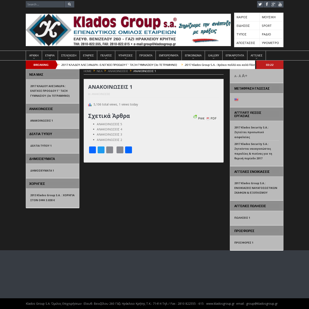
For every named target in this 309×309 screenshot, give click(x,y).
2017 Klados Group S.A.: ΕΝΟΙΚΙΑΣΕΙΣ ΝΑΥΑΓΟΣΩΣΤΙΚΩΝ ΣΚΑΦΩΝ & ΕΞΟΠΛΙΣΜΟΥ (255, 188)
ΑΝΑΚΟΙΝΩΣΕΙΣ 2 (109, 140)
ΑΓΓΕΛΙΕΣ (256, 55)
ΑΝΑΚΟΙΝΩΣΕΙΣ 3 (109, 134)
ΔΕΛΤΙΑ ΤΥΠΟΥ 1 (41, 146)
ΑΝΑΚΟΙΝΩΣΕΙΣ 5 (109, 124)
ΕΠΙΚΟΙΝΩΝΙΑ (193, 55)
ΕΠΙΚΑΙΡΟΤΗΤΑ (235, 55)
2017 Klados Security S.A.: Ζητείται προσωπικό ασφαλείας (251, 132)
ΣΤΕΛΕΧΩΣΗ (68, 55)
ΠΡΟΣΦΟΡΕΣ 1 (243, 242)
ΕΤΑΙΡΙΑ (50, 55)
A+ (244, 75)
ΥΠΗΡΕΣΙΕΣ (125, 55)
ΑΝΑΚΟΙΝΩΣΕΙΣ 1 (41, 120)
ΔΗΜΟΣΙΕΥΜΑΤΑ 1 (42, 170)
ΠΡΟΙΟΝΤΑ (145, 55)
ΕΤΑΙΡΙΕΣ (88, 55)
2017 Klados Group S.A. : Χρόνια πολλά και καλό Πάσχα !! (222, 64)
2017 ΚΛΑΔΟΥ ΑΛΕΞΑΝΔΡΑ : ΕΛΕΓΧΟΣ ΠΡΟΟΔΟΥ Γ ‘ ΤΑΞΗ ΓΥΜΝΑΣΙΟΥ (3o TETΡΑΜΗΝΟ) (119, 64)
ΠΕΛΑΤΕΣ (106, 55)
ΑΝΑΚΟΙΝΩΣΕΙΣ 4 (109, 129)
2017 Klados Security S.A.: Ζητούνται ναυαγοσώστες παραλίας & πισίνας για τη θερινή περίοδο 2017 (253, 151)
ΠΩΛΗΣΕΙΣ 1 (242, 218)
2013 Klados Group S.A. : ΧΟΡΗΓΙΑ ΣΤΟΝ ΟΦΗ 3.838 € (52, 197)
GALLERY (213, 55)
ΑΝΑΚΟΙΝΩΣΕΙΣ (101, 94)
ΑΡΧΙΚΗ (34, 55)
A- (236, 76)
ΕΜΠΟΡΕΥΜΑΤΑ (168, 55)
